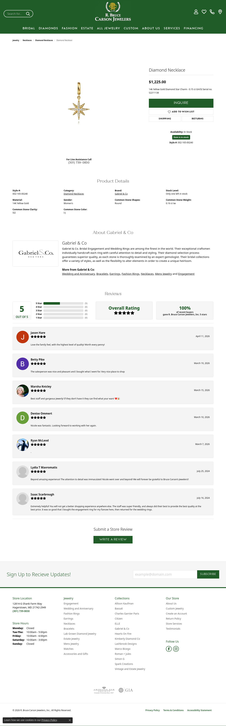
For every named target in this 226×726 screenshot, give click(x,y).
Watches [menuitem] (68, 648)
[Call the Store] (21, 611)
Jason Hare (38, 332)
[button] (196, 11)
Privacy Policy (152, 710)
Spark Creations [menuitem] (124, 664)
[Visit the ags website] (104, 690)
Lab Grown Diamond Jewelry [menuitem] (80, 633)
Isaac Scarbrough (42, 494)
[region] (79, 101)
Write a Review (113, 539)
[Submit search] (28, 13)
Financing (193, 28)
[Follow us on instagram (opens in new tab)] (176, 649)
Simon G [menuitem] (119, 659)
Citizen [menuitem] (119, 618)
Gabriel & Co (121, 193)
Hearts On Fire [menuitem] (123, 633)
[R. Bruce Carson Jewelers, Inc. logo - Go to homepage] (113, 12)
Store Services (174, 623)
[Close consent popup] (70, 720)
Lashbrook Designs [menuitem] (126, 643)
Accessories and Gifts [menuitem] (76, 654)
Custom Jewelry (175, 608)
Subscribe (208, 574)
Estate (87, 28)
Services (172, 28)
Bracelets (102, 274)
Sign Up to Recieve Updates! (39, 574)
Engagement (186, 274)
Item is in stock (181, 137)
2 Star (39, 314)
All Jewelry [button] (108, 28)
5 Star (39, 303)
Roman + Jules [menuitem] (123, 654)
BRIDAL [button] (29, 28)
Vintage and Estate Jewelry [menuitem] (130, 669)
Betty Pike (37, 359)
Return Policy (173, 618)
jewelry (16, 40)
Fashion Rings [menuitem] (72, 613)
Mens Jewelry (163, 274)
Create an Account (176, 613)
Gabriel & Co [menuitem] (122, 628)
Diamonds (48, 28)
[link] (212, 11)
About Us (151, 28)
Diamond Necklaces (44, 40)
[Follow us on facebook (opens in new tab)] (169, 649)
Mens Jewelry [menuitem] (71, 643)
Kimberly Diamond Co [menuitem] (127, 638)
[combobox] (14, 13)
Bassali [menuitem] (119, 608)
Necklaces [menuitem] (69, 623)
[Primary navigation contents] (113, 29)
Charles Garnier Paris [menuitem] (127, 613)
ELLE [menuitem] (117, 623)
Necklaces (27, 40)
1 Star (39, 317)
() (86, 303)
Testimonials (173, 628)
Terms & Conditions (173, 710)
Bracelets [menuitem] (69, 628)
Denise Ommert (41, 413)
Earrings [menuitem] (68, 618)
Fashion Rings (130, 274)
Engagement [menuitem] (71, 603)
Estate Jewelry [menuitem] (72, 638)
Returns (198, 119)
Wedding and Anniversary (78, 274)
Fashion (69, 28)
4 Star (39, 306)
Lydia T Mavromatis (44, 467)
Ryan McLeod (40, 440)
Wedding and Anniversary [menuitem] (78, 608)
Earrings (115, 274)
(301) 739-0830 (79, 162)
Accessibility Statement (199, 710)
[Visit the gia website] (126, 690)
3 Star (39, 310)
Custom (131, 28)
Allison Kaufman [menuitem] (124, 603)
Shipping (165, 119)
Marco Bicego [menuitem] (122, 648)
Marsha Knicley (41, 386)
